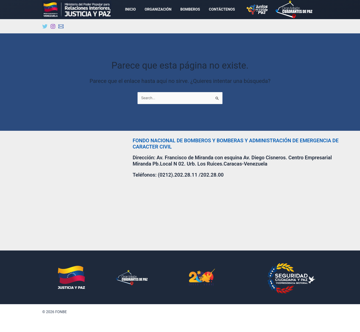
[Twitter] (45, 27)
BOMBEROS (189, 10)
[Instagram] (53, 27)
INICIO (132, 10)
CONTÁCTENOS (220, 10)
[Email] (61, 27)
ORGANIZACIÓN (158, 10)
